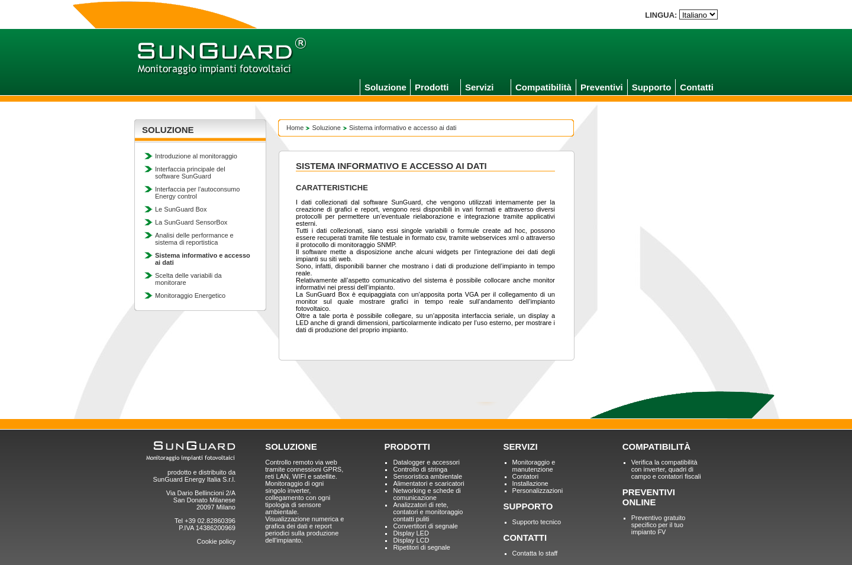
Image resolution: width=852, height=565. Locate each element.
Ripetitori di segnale (421, 547)
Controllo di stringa (420, 469)
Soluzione (385, 87)
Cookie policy (216, 541)
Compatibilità (543, 87)
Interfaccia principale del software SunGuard (190, 172)
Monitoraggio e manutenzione (534, 466)
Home (295, 127)
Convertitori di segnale (425, 526)
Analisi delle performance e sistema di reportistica (194, 239)
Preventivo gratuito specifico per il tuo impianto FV (658, 524)
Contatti (697, 87)
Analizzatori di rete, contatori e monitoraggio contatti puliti (428, 511)
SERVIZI (521, 446)
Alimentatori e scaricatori (428, 483)
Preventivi (601, 87)
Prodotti (432, 87)
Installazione (530, 483)
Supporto (652, 87)
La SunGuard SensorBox (191, 222)
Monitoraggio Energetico (190, 295)
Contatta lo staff (535, 553)
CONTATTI (525, 537)
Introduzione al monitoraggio (196, 156)
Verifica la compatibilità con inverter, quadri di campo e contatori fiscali (666, 469)
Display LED (411, 533)
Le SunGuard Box (180, 209)
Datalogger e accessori (426, 462)
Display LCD (411, 540)
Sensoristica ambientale (427, 476)
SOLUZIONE (291, 446)
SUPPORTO (528, 506)
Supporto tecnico (536, 521)
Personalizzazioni (537, 490)
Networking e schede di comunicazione (426, 494)
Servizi (479, 87)
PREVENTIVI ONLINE (648, 497)
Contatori (525, 476)
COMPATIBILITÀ (656, 446)
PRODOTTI (407, 446)
